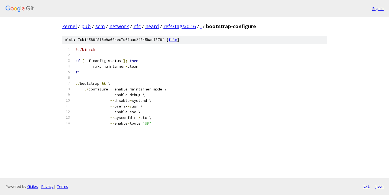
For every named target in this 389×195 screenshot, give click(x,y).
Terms (62, 186)
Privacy (47, 186)
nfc (137, 26)
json (379, 186)
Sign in (378, 8)
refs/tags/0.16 (179, 26)
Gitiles (32, 186)
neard (152, 26)
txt (366, 186)
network (119, 26)
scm (100, 26)
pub (86, 26)
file (173, 39)
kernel (69, 26)
